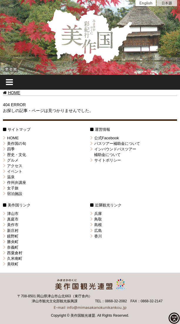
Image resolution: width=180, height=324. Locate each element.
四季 (9, 149)
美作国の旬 (14, 143)
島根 (96, 225)
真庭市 (10, 219)
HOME (14, 92)
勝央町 (10, 242)
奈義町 (10, 247)
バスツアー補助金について (115, 143)
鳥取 (96, 219)
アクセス (12, 166)
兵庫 (96, 213)
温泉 (9, 177)
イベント (12, 171)
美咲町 (10, 264)
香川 (96, 236)
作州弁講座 (14, 182)
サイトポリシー (105, 160)
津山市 (10, 213)
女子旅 (10, 188)
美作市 (10, 225)
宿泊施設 (12, 193)
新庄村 (10, 230)
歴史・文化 (14, 154)
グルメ (10, 160)
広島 (96, 230)
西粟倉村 (12, 253)
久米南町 (12, 258)
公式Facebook (104, 138)
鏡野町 (10, 236)
